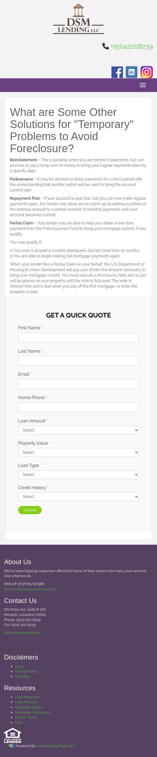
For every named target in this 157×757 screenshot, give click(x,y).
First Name (30, 327)
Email (25, 374)
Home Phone (32, 397)
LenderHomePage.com (56, 746)
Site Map (22, 676)
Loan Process (26, 702)
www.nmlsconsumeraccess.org (29, 589)
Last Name (30, 351)
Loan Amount (33, 421)
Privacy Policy (26, 671)
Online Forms (26, 717)
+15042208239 (132, 46)
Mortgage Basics (29, 707)
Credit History (33, 487)
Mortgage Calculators (33, 712)
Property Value (34, 443)
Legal (19, 666)
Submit (30, 510)
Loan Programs (27, 697)
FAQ (18, 722)
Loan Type (30, 465)
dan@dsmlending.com (22, 633)
